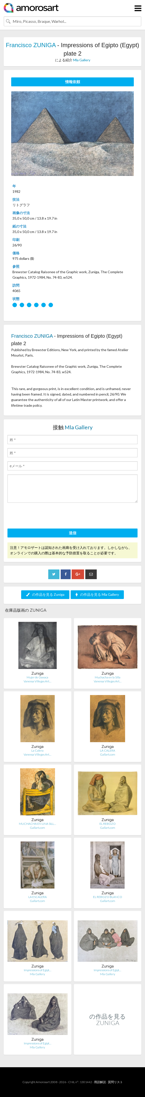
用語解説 (100, 1082)
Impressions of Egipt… (37, 970)
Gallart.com (107, 754)
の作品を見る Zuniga (45, 594)
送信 (72, 533)
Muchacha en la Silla (107, 677)
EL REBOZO (107, 824)
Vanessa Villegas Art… (37, 681)
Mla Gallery (81, 60)
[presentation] (45, 516)
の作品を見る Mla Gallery (97, 594)
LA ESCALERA (37, 897)
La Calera (37, 750)
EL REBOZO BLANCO (107, 897)
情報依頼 (72, 81)
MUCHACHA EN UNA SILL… (37, 824)
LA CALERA (107, 750)
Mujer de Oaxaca (37, 677)
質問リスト (115, 1082)
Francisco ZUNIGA (30, 45)
